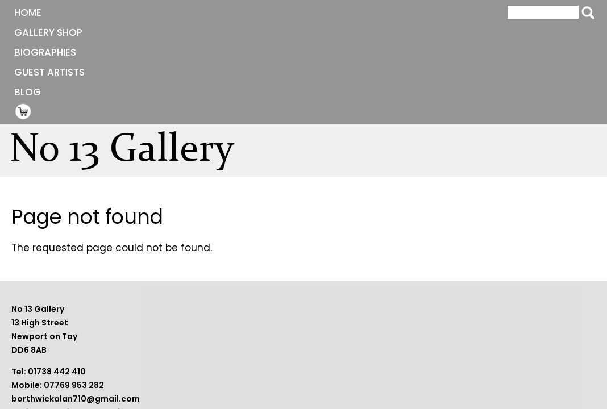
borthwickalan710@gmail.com (261, 370)
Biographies (193, 12)
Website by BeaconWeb (464, 356)
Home (40, 12)
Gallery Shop (108, 12)
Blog (347, 12)
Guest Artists (279, 12)
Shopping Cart (390, 12)
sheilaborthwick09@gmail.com (263, 384)
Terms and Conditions (461, 343)
